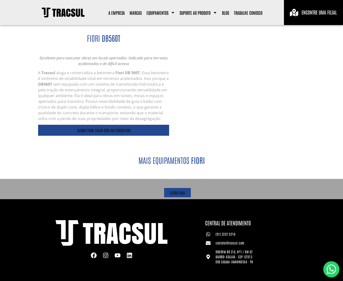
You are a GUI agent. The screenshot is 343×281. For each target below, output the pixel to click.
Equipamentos (160, 12)
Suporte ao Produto (198, 12)
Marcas (136, 12)
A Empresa (116, 12)
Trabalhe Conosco (248, 12)
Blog (225, 12)
